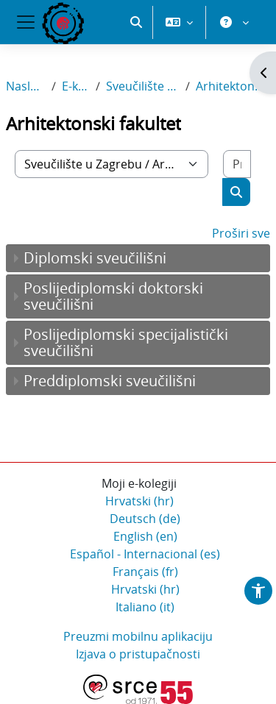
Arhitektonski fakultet (233, 86)
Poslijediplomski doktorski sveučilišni (113, 296)
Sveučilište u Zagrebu (143, 86)
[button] (136, 22)
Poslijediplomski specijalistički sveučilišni (126, 342)
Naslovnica (26, 86)
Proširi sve (241, 233)
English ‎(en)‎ (145, 536)
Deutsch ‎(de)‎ (145, 519)
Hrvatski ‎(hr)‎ (139, 501)
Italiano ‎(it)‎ (145, 607)
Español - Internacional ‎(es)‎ (145, 554)
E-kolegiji (76, 86)
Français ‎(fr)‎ (145, 571)
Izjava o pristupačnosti (138, 654)
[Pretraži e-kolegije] (237, 164)
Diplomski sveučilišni (95, 258)
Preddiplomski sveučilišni (110, 381)
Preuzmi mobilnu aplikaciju (138, 636)
